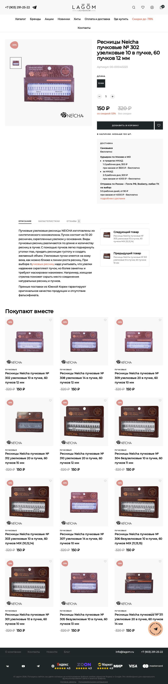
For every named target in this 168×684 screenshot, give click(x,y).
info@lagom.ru (125, 651)
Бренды (35, 19)
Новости (51, 651)
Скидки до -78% (142, 19)
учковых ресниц (43, 264)
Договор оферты (68, 682)
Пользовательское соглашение (93, 682)
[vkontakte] (7, 666)
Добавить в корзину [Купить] (125, 125)
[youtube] (23, 666)
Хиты (77, 19)
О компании (13, 651)
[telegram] (34, 7)
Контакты (84, 27)
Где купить (121, 19)
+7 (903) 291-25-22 (17, 7)
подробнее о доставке (112, 198)
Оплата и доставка (97, 19)
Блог (67, 651)
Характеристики (49, 221)
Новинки (64, 19)
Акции (49, 19)
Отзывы (73, 221)
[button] (159, 125)
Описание (25, 221)
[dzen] (53, 666)
